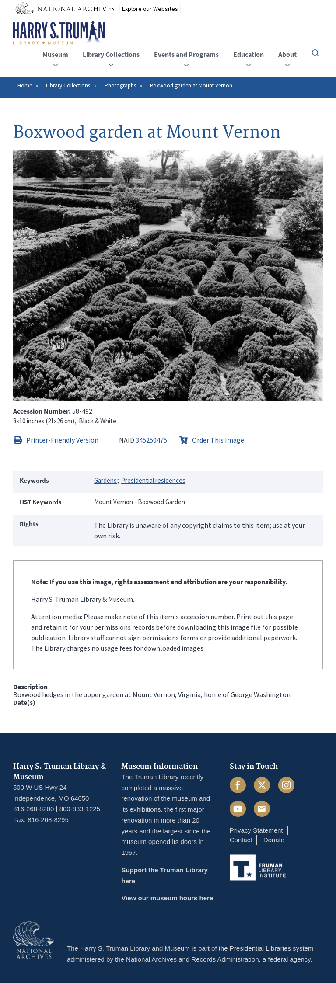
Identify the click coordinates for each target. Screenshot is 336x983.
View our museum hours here (167, 898)
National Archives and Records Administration (192, 959)
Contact (241, 840)
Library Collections (68, 85)
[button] (315, 53)
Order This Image (218, 440)
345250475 (151, 440)
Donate (273, 840)
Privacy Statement (256, 830)
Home (25, 85)
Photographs (120, 85)
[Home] (59, 33)
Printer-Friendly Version (62, 440)
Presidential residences (153, 480)
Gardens (105, 480)
